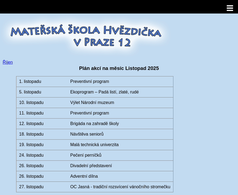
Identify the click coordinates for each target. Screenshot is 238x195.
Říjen (8, 62)
